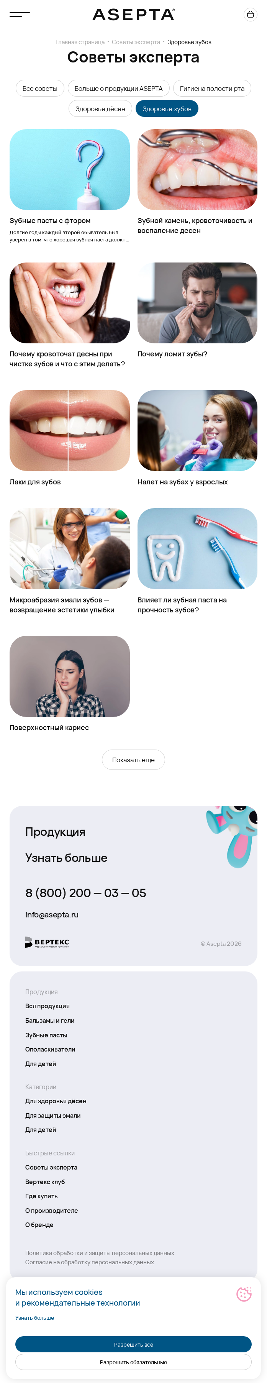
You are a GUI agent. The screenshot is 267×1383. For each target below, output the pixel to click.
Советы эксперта (136, 42)
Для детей (40, 1063)
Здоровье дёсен (100, 108)
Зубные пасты (46, 1034)
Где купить (41, 1195)
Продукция (55, 830)
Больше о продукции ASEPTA (119, 88)
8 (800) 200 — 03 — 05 (85, 892)
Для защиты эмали (53, 1115)
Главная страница (80, 42)
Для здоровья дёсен (56, 1100)
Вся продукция (47, 1005)
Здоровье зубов (167, 108)
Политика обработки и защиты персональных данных (99, 1252)
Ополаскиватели (50, 1048)
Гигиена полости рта (212, 88)
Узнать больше (66, 856)
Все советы (40, 88)
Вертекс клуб (45, 1181)
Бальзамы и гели (50, 1020)
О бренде (39, 1224)
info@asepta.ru (51, 914)
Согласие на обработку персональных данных (89, 1262)
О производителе (51, 1210)
